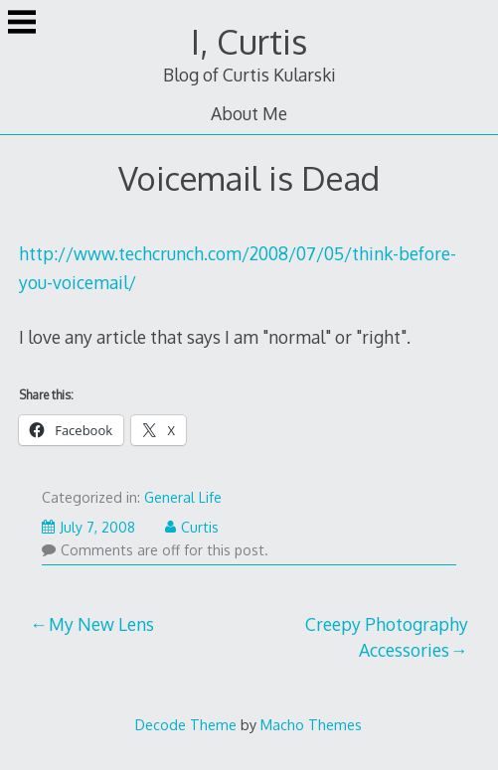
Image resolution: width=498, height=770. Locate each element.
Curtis (192, 527)
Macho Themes (311, 724)
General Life (183, 497)
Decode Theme (186, 724)
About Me (249, 113)
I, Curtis (249, 41)
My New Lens (101, 624)
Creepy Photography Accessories (386, 637)
